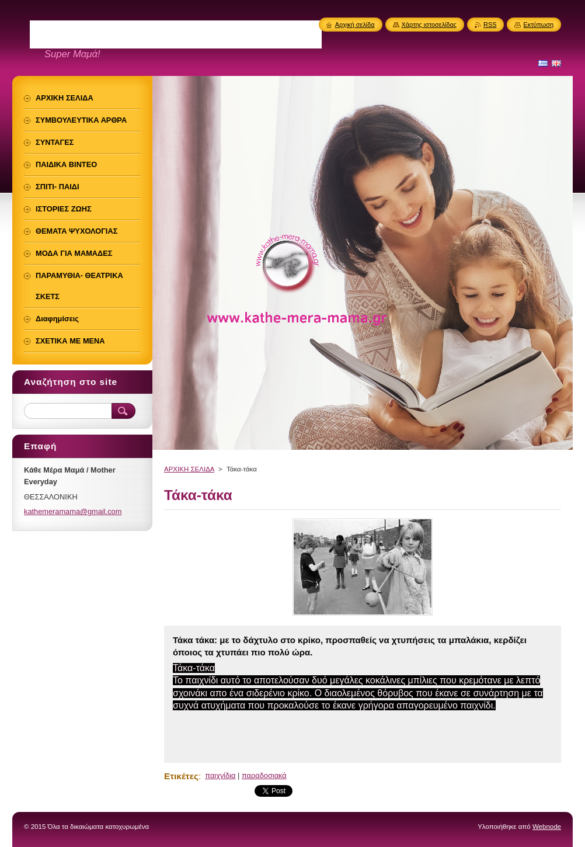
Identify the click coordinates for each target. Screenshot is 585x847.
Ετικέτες (181, 776)
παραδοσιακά (264, 775)
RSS (489, 24)
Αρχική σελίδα (355, 24)
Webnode (546, 826)
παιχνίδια (220, 775)
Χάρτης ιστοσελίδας (429, 24)
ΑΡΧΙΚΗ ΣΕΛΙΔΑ (189, 469)
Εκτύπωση (538, 24)
